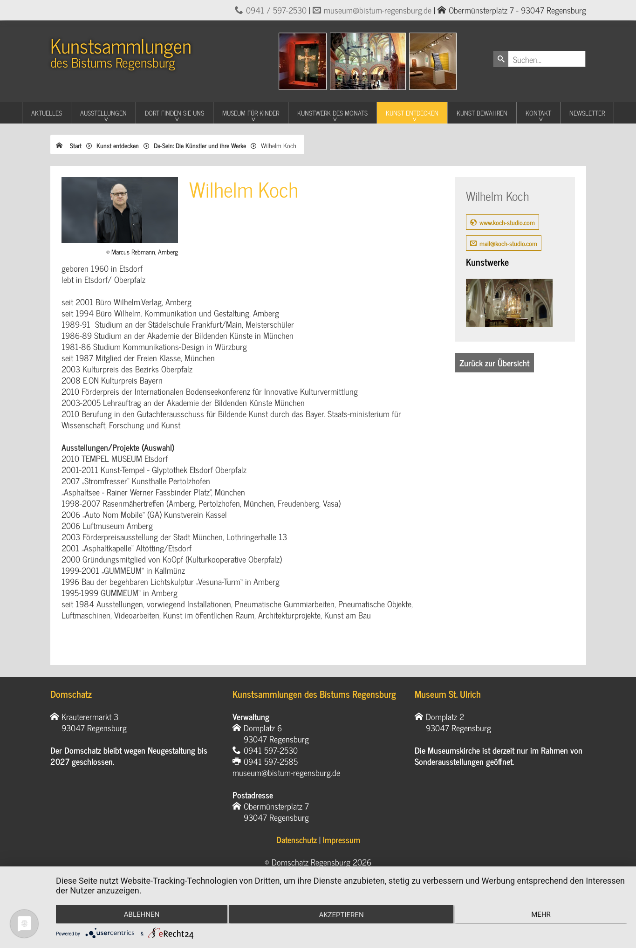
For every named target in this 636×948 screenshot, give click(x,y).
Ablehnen (140, 914)
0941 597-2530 (271, 750)
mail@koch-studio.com (508, 243)
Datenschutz (296, 839)
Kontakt (538, 112)
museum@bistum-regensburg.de (377, 10)
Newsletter (587, 112)
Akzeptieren (341, 915)
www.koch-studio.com (507, 222)
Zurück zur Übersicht (494, 363)
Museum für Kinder (250, 112)
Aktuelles (46, 112)
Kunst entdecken (412, 112)
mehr (542, 914)
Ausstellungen (103, 112)
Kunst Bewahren (482, 112)
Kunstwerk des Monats (332, 112)
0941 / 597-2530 (276, 10)
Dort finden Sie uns (174, 112)
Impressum (341, 839)
